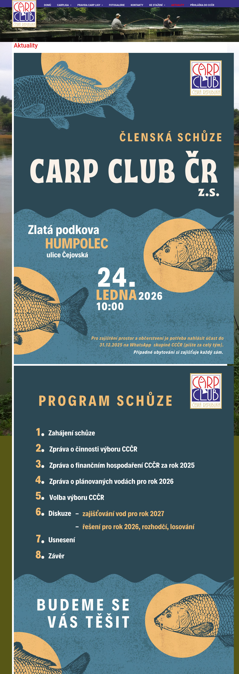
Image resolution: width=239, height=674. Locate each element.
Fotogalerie (117, 5)
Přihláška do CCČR (202, 5)
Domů (47, 5)
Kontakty (137, 5)
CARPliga (64, 5)
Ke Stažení (157, 5)
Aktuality (177, 5)
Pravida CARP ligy (90, 5)
